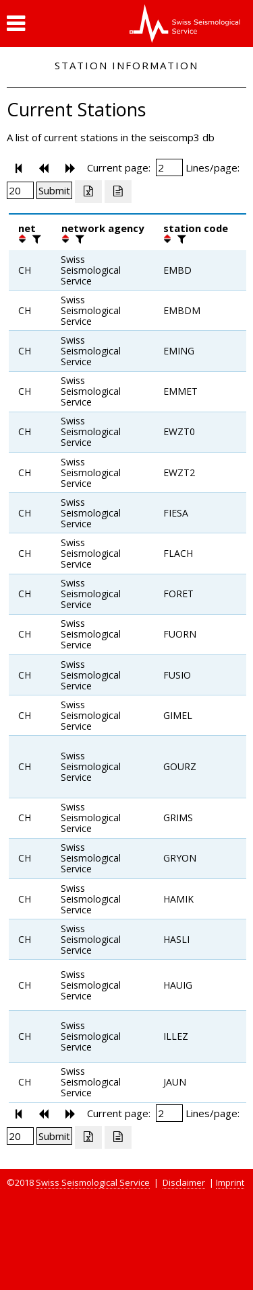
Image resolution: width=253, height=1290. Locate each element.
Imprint (230, 1182)
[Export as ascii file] (118, 191)
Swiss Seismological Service (93, 1182)
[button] (16, 23)
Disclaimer (184, 1182)
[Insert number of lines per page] (20, 190)
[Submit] (54, 190)
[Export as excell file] (88, 191)
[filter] (35, 238)
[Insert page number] (169, 167)
